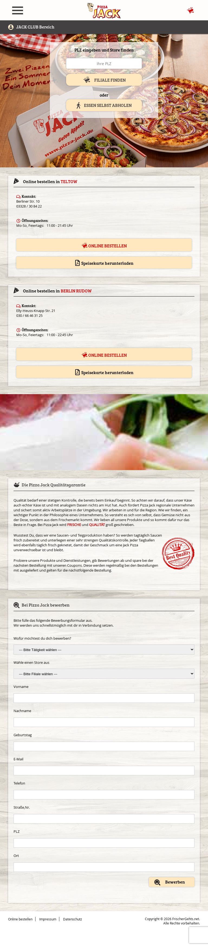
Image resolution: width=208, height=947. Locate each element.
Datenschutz (72, 919)
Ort (16, 855)
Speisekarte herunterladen (104, 263)
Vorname (21, 686)
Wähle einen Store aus (31, 662)
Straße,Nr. (22, 807)
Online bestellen (104, 245)
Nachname (22, 710)
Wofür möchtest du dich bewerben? (42, 638)
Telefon (19, 783)
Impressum (47, 919)
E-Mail (18, 759)
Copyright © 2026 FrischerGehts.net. (172, 919)
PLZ (17, 831)
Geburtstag (23, 734)
